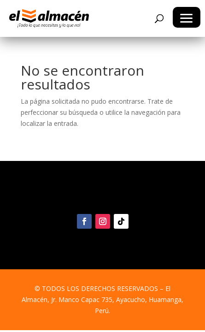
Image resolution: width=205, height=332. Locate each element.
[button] (186, 17)
